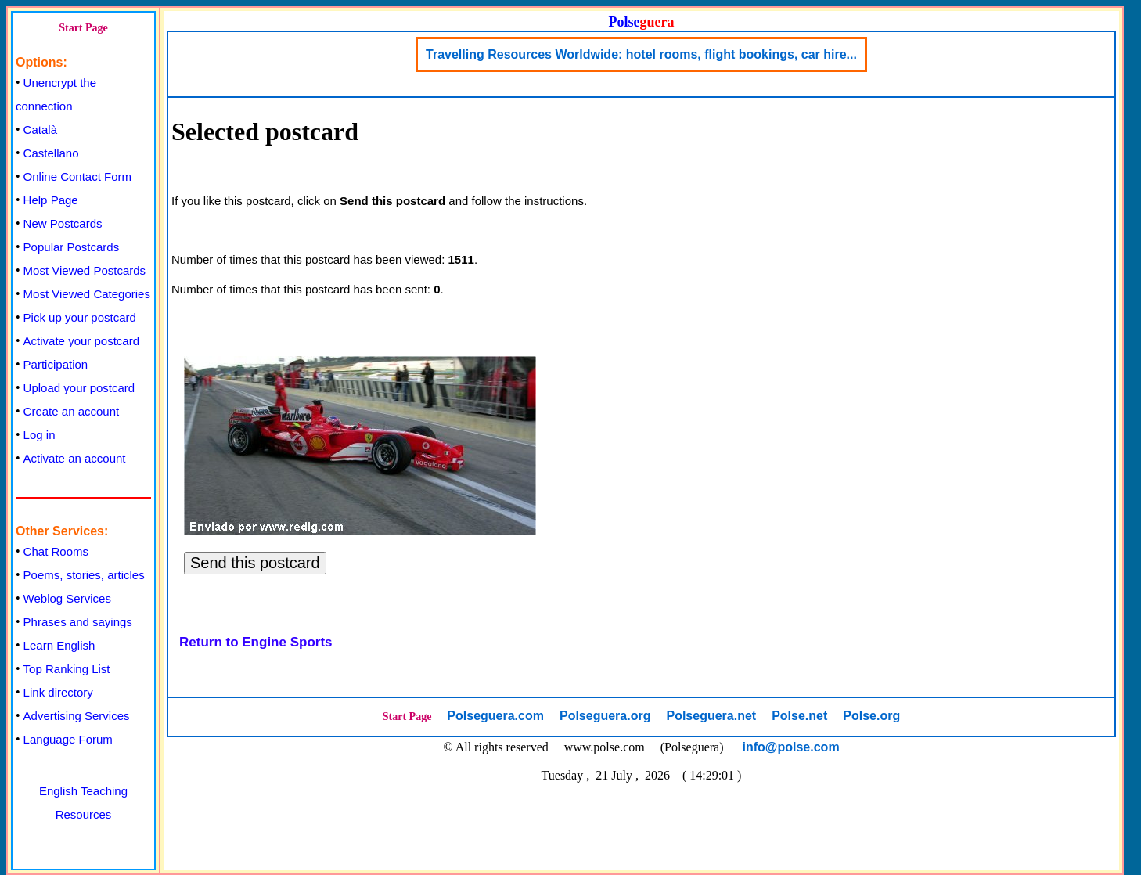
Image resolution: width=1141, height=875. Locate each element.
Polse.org (871, 715)
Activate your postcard (81, 340)
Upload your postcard (79, 387)
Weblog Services (67, 598)
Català (40, 129)
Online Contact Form (77, 176)
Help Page (50, 200)
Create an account (71, 411)
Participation (55, 364)
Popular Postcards (71, 247)
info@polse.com (791, 747)
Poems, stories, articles (84, 575)
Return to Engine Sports (256, 642)
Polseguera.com (495, 715)
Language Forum (68, 739)
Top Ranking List (66, 668)
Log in (39, 434)
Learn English (59, 645)
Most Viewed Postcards (84, 270)
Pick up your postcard (79, 317)
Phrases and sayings (77, 621)
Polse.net (799, 715)
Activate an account (74, 458)
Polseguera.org (605, 715)
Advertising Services (76, 715)
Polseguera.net (711, 715)
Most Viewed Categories (86, 294)
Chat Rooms (55, 551)
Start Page (83, 28)
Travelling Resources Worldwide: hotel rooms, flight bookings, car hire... (641, 54)
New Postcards (63, 223)
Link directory (58, 692)
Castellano (51, 153)
